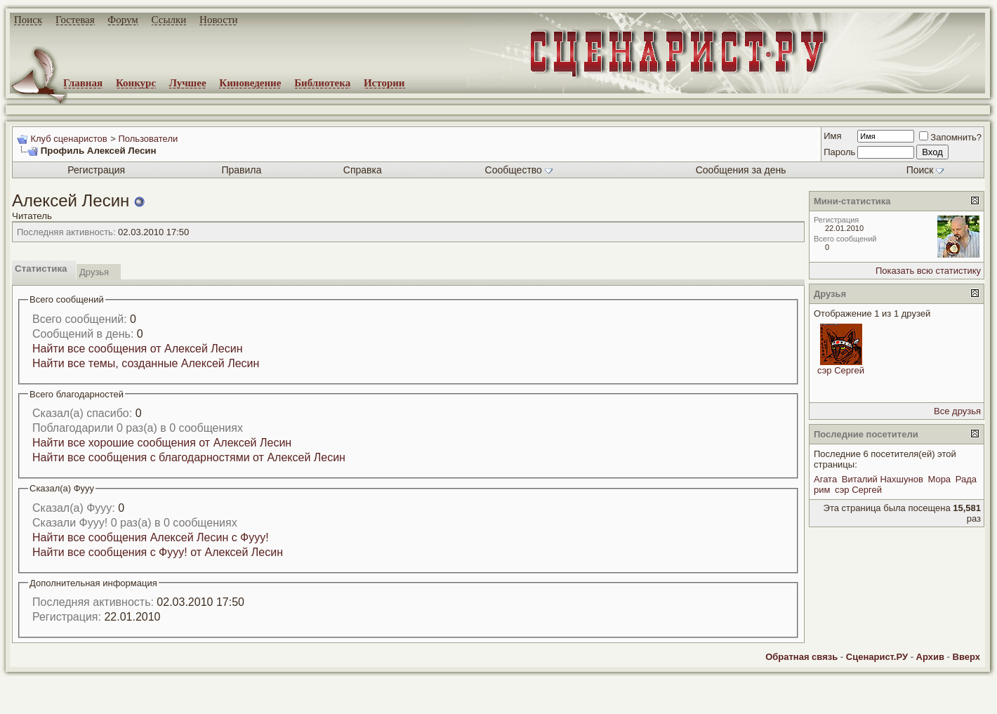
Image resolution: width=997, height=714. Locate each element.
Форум (122, 19)
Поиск (28, 19)
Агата (825, 479)
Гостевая (75, 19)
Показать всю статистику (928, 270)
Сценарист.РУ (877, 657)
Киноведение (250, 82)
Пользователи (148, 138)
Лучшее (187, 82)
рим (822, 489)
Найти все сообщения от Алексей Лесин (137, 349)
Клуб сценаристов (68, 138)
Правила (241, 170)
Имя (832, 136)
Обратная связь (801, 657)
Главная (83, 82)
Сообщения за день (741, 170)
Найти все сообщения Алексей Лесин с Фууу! (150, 537)
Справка (362, 170)
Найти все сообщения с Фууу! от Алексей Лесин (157, 552)
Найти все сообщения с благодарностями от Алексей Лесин (188, 457)
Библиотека (322, 82)
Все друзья (957, 411)
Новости (218, 19)
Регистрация (96, 170)
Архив (930, 657)
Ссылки (169, 19)
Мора (939, 479)
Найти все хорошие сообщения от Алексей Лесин (161, 443)
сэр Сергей (840, 370)
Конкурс (136, 82)
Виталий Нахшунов (882, 479)
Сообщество (519, 170)
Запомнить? (950, 137)
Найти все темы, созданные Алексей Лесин (145, 363)
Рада (966, 479)
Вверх (966, 657)
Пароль (839, 152)
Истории (384, 82)
